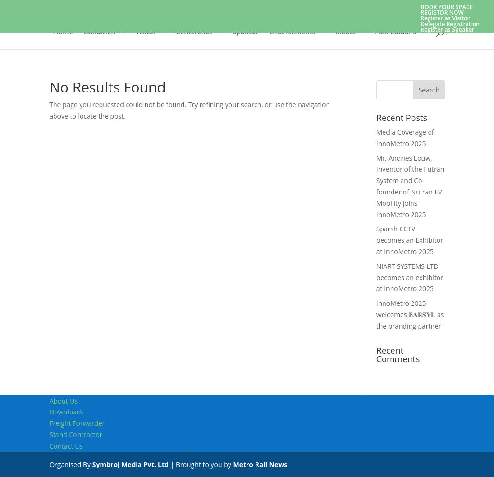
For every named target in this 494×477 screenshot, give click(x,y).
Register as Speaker (447, 30)
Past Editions (395, 32)
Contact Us (66, 445)
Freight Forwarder (77, 423)
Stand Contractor (75, 434)
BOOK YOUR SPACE (447, 7)
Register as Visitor (445, 18)
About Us (63, 400)
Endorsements (292, 32)
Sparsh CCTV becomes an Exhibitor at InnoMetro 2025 (409, 240)
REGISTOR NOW (442, 13)
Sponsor (245, 32)
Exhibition (99, 32)
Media (345, 32)
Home (63, 32)
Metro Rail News (260, 464)
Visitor (145, 32)
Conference (194, 32)
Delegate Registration (450, 24)
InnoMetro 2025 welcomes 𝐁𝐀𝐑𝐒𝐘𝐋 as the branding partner (410, 314)
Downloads (66, 411)
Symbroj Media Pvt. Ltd (130, 464)
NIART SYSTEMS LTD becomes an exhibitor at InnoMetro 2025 (409, 278)
